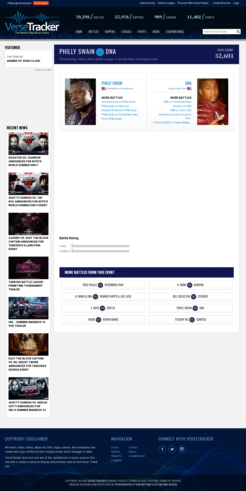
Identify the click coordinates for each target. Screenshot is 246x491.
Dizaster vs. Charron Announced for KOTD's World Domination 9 (25, 161)
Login (236, 3)
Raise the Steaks (139, 59)
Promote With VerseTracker (193, 3)
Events (142, 31)
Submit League (166, 3)
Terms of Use (137, 480)
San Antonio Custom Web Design (156, 484)
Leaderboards (175, 31)
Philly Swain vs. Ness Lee (115, 106)
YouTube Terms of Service (164, 480)
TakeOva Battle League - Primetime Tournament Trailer (27, 285)
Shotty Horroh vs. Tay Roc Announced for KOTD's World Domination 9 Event (28, 201)
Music (132, 451)
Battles (94, 31)
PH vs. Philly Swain (112, 118)
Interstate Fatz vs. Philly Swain (118, 101)
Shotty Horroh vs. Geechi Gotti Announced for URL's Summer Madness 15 (28, 406)
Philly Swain (112, 83)
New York (181, 88)
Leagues (126, 31)
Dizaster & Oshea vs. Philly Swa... (120, 110)
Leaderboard (137, 456)
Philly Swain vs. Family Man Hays (120, 114)
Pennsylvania (126, 88)
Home (79, 31)
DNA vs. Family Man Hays (178, 101)
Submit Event (147, 3)
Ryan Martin (123, 484)
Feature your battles (43, 70)
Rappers (110, 31)
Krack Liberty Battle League (96, 59)
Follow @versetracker (20, 3)
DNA (188, 83)
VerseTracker (97, 480)
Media (156, 31)
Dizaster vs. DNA (182, 106)
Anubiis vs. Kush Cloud (23, 61)
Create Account (222, 3)
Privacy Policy (117, 480)
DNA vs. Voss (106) (181, 110)
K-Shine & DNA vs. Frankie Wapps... (172, 122)
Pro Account (41, 3)
